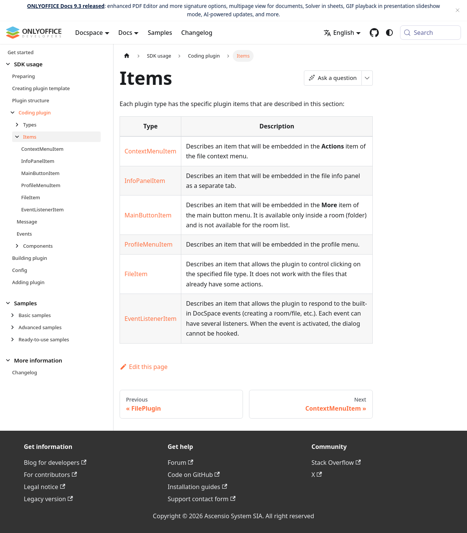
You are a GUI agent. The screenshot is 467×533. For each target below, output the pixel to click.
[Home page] (127, 56)
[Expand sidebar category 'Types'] (19, 124)
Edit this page (144, 367)
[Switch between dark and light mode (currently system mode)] (389, 33)
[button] (53, 64)
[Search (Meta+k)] (430, 32)
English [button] (339, 32)
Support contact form (201, 499)
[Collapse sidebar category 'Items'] (19, 136)
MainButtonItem (148, 215)
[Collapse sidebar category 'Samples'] (10, 303)
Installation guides (197, 487)
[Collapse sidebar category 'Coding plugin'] (15, 112)
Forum (180, 462)
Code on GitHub (194, 474)
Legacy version (48, 499)
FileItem (136, 274)
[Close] (457, 10)
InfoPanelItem (145, 181)
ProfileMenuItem (149, 244)
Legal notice (44, 487)
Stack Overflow (336, 462)
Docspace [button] (89, 32)
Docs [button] (125, 32)
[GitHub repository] (374, 33)
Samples (160, 32)
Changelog (197, 32)
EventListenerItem (150, 318)
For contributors (50, 474)
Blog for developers (55, 462)
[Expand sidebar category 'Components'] (19, 246)
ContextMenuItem (150, 151)
